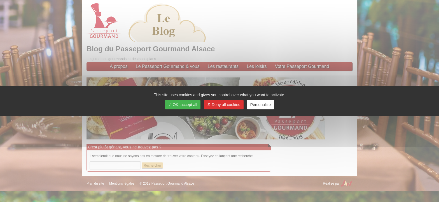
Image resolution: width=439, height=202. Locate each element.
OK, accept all (182, 104)
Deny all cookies (223, 104)
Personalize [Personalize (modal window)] (260, 104)
